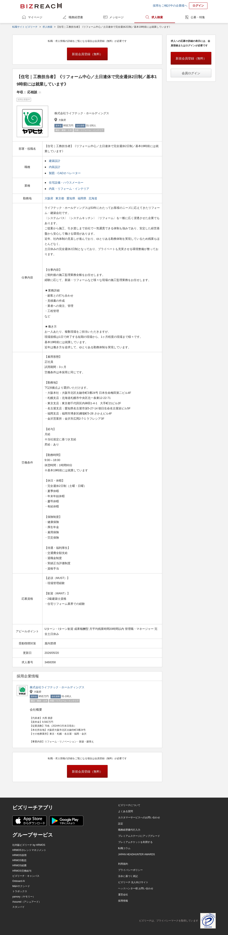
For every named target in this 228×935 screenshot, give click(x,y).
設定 (120, 823)
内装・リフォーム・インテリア (69, 188)
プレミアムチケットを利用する (135, 842)
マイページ (35, 17)
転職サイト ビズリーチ (25, 26)
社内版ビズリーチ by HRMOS (28, 845)
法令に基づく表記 (128, 876)
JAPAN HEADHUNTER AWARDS (136, 854)
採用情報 (123, 900)
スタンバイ (18, 906)
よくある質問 (125, 811)
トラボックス (19, 891)
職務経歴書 (76, 17)
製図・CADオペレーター (65, 173)
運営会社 (123, 894)
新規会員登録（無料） (87, 54)
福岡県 (82, 198)
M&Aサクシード (21, 886)
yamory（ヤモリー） (23, 896)
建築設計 (54, 160)
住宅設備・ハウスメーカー (66, 182)
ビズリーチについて (129, 805)
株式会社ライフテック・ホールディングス (57, 687)
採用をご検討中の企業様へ (170, 5)
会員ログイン (191, 73)
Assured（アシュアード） (26, 901)
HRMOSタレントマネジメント (29, 850)
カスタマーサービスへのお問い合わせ (139, 817)
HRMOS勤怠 (19, 860)
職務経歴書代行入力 (129, 829)
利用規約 (123, 863)
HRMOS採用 (19, 855)
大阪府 (49, 198)
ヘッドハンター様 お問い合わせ (135, 888)
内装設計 (54, 167)
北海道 (93, 198)
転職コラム (124, 848)
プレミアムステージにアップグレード (139, 836)
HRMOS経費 (19, 865)
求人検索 (157, 17)
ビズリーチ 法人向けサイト (133, 882)
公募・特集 (198, 17)
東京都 (60, 198)
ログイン (198, 5)
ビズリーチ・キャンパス (25, 875)
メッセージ (116, 17)
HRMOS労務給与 (21, 870)
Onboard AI (18, 881)
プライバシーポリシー (130, 870)
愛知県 (71, 198)
